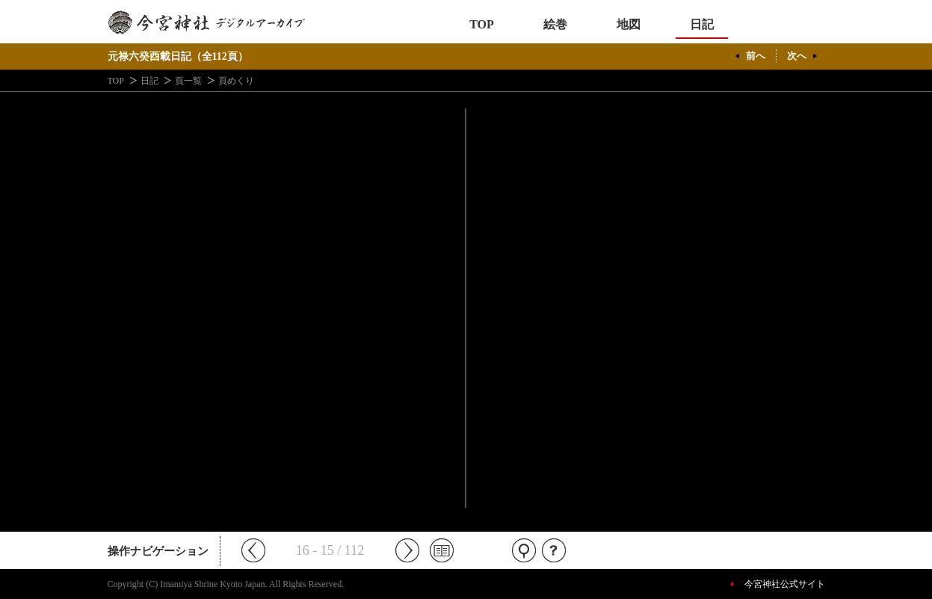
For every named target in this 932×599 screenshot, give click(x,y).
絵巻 (555, 24)
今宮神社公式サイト (784, 584)
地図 (629, 24)
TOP (481, 24)
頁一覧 (188, 81)
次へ (796, 55)
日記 (702, 24)
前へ (755, 55)
